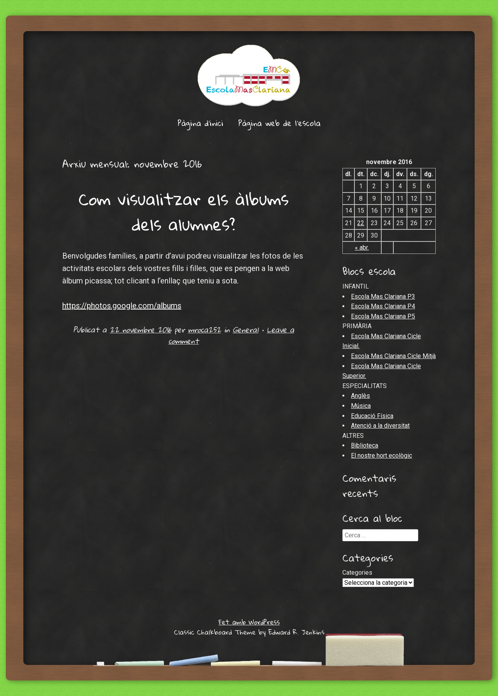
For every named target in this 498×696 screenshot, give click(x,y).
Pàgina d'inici (200, 122)
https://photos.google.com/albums (121, 305)
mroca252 (204, 329)
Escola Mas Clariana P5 (383, 316)
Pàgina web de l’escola (279, 122)
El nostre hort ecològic (381, 455)
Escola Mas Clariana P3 (383, 296)
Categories (357, 572)
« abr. (362, 247)
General (245, 329)
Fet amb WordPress (249, 622)
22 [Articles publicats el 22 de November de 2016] (360, 223)
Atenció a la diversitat (380, 425)
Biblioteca (364, 445)
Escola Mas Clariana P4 (383, 306)
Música (361, 405)
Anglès (360, 395)
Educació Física (372, 416)
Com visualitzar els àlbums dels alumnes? (184, 211)
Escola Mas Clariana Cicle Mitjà (393, 356)
